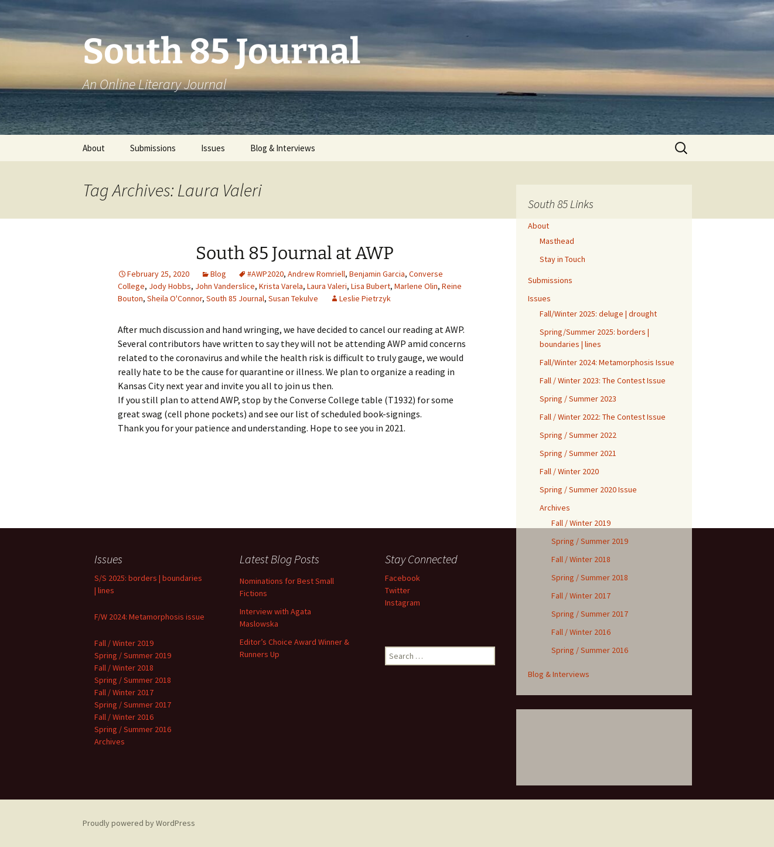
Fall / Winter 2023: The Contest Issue (603, 380)
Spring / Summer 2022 (578, 435)
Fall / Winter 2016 (581, 632)
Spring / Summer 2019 (589, 541)
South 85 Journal (235, 298)
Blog (218, 273)
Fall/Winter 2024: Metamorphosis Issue (607, 362)
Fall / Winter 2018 (581, 559)
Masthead (557, 241)
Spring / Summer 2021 (578, 453)
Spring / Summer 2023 (578, 398)
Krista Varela (281, 286)
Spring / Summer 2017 (589, 613)
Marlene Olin (416, 286)
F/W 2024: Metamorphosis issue (149, 616)
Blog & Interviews (282, 148)
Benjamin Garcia (377, 273)
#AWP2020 (265, 273)
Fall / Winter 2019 (581, 523)
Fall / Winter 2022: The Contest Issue (603, 416)
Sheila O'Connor (174, 298)
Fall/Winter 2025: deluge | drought (598, 313)
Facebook (402, 578)
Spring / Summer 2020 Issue (588, 489)
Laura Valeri (327, 286)
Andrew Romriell (316, 273)
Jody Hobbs (170, 286)
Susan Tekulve (293, 298)
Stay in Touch (562, 259)
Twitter (397, 590)
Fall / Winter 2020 (569, 471)
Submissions (153, 148)
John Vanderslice (225, 286)
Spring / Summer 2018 (589, 577)
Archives (555, 507)
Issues (213, 148)
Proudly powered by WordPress (139, 823)
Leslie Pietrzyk (365, 298)
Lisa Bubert (370, 286)
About (94, 148)
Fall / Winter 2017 (581, 595)
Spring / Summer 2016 (589, 650)
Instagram (402, 602)
